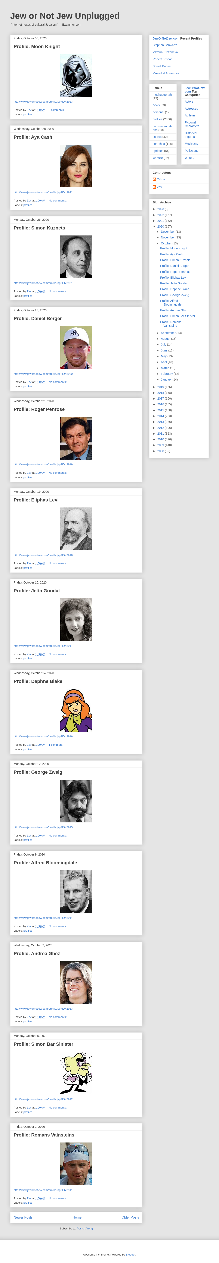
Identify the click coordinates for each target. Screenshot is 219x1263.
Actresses (191, 108)
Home (77, 1217)
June (164, 350)
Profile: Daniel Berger (38, 318)
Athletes (190, 115)
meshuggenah (162, 94)
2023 (161, 209)
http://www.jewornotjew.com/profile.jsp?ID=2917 (43, 645)
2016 (161, 404)
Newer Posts (23, 1217)
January (166, 379)
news (156, 105)
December (168, 231)
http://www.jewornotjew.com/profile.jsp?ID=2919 (43, 464)
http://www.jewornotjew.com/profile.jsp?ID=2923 (43, 101)
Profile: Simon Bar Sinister (43, 1044)
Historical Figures (191, 134)
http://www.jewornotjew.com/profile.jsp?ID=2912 (43, 1099)
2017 (161, 398)
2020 (161, 226)
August (166, 338)
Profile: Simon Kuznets (39, 228)
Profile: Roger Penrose (39, 409)
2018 (161, 392)
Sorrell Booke (162, 66)
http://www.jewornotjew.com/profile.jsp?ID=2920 (43, 373)
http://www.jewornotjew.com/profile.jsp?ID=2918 (43, 555)
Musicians (191, 143)
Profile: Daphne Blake (38, 681)
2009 (161, 445)
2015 (161, 410)
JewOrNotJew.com (166, 38)
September (168, 333)
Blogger (130, 1254)
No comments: (58, 200)
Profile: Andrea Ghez (37, 953)
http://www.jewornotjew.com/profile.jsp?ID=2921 (43, 283)
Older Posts (130, 1217)
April (164, 362)
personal (158, 112)
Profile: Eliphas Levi (36, 500)
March (165, 368)
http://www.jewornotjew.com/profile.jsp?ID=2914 (43, 917)
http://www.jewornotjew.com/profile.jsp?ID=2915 (43, 827)
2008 (161, 451)
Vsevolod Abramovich (167, 73)
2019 (161, 387)
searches (159, 144)
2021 (161, 220)
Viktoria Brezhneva (165, 52)
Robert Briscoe (163, 59)
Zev (159, 187)
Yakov (161, 179)
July (164, 344)
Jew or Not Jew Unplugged (65, 16)
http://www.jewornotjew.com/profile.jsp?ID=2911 (43, 1190)
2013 (161, 421)
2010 (161, 439)
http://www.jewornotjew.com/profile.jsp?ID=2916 (43, 736)
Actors (189, 101)
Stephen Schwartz (165, 45)
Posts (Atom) (85, 1228)
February (167, 373)
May (164, 356)
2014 (161, 416)
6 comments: (57, 110)
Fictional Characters (192, 124)
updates (158, 151)
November (168, 237)
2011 (161, 433)
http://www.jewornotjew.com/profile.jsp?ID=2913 (43, 1008)
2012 (161, 427)
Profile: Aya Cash (33, 137)
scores (157, 136)
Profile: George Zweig (38, 772)
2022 (161, 215)
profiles (28, 114)
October (166, 243)
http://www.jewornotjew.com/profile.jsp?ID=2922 (43, 192)
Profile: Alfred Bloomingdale (45, 862)
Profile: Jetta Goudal (37, 590)
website (158, 158)
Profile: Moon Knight (37, 46)
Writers (189, 157)
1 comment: (56, 744)
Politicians (191, 150)
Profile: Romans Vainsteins (44, 1135)
